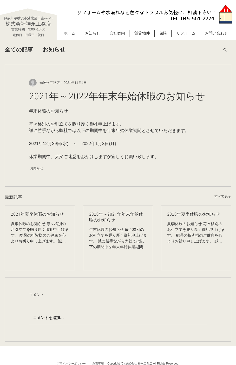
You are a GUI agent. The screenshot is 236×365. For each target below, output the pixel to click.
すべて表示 (222, 196)
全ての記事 (19, 49)
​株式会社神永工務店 (28, 24)
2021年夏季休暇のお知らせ (37, 214)
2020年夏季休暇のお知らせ (193, 214)
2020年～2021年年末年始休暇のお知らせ (116, 217)
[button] (225, 49)
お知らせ (54, 49)
